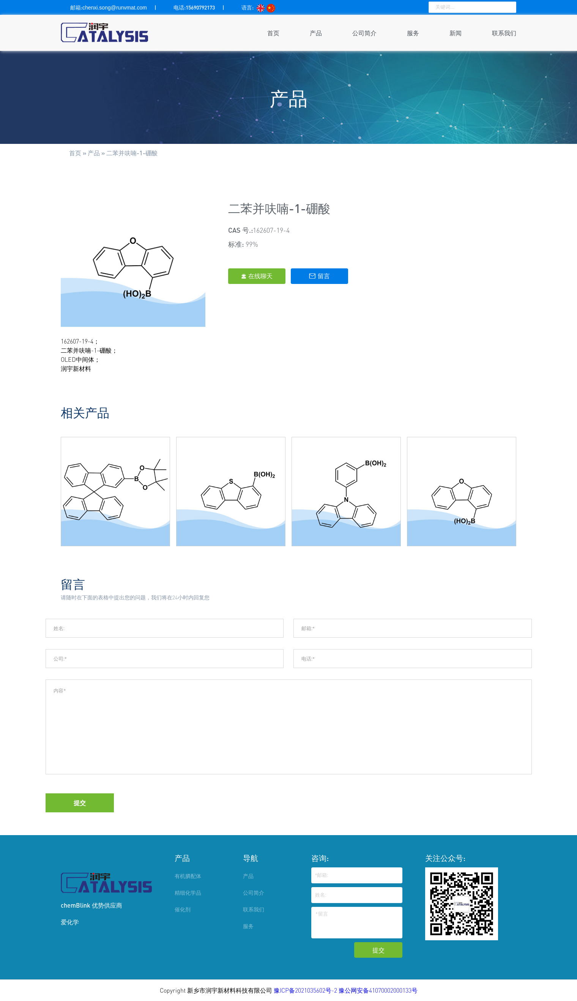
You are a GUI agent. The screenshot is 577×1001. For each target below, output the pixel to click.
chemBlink (75, 905)
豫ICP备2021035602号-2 (306, 990)
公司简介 (364, 32)
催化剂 (183, 909)
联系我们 (504, 32)
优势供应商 (107, 905)
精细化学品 (188, 892)
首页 (273, 32)
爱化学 (70, 921)
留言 (319, 276)
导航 (250, 857)
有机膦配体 (188, 876)
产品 (316, 32)
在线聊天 (257, 276)
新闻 (455, 32)
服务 (413, 32)
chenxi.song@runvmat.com (114, 8)
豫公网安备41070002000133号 (378, 990)
